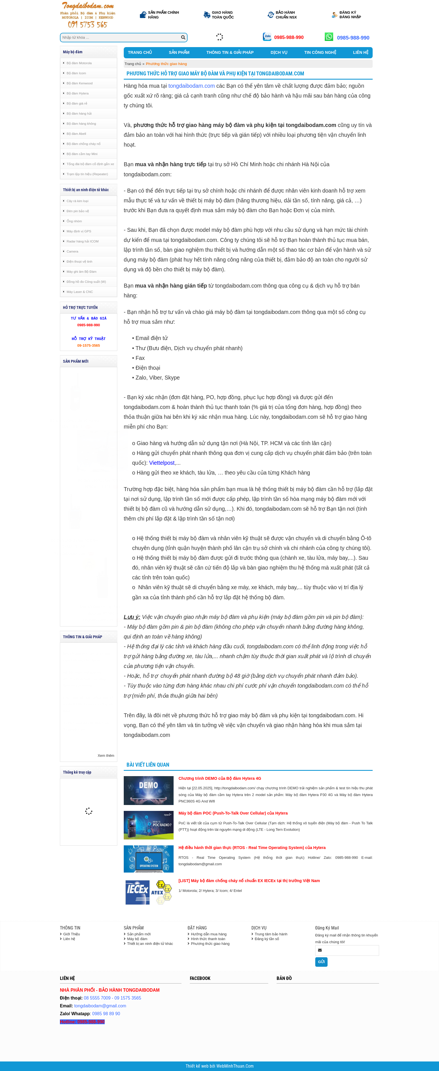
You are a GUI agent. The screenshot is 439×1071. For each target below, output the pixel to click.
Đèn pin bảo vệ (78, 211)
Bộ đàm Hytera (77, 93)
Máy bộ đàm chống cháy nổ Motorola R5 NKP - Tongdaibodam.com (88, 613)
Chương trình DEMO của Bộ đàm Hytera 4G (220, 778)
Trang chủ (133, 64)
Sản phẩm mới (139, 934)
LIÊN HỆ (360, 52)
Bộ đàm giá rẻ (77, 103)
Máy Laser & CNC (80, 291)
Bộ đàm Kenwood (80, 83)
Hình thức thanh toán (208, 939)
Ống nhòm (74, 221)
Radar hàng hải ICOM (83, 241)
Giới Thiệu (71, 934)
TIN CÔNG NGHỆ (320, 52)
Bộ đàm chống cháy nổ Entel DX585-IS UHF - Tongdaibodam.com (88, 547)
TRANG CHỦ (140, 52)
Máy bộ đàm (137, 939)
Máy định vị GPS (79, 231)
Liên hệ (69, 939)
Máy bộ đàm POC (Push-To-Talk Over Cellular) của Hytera (233, 813)
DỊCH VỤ (279, 52)
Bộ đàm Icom (76, 73)
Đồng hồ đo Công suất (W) (86, 281)
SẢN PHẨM (179, 52)
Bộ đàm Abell (76, 133)
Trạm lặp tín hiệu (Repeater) (87, 174)
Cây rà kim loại (77, 201)
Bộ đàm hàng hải (79, 113)
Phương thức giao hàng (210, 944)
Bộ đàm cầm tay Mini (82, 154)
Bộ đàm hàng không (81, 123)
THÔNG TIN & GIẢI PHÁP (230, 52)
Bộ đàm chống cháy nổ (84, 143)
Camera (72, 251)
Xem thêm (106, 755)
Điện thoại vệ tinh (79, 261)
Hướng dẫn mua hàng (208, 934)
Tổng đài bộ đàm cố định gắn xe (90, 164)
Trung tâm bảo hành (271, 934)
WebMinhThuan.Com (235, 1066)
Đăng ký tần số (267, 939)
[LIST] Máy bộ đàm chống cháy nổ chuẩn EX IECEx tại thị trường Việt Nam (88, 718)
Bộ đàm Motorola (79, 63)
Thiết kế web (198, 1066)
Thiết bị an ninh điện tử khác (150, 944)
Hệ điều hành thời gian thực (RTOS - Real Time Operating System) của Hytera (84, 692)
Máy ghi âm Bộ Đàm (81, 271)
